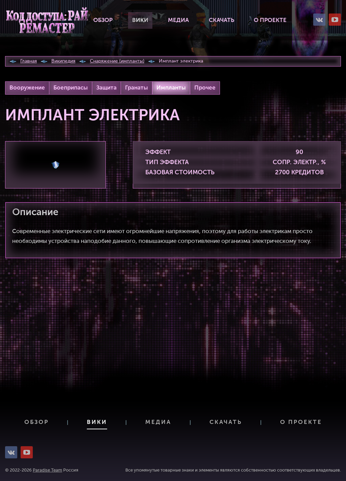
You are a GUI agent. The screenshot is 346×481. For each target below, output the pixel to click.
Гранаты (136, 88)
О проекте (270, 20)
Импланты (171, 88)
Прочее (205, 88)
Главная (28, 61)
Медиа (178, 20)
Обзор (103, 20)
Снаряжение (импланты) (117, 61)
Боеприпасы (70, 88)
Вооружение (27, 88)
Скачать (221, 20)
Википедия (63, 61)
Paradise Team (47, 470)
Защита (106, 88)
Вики (140, 20)
